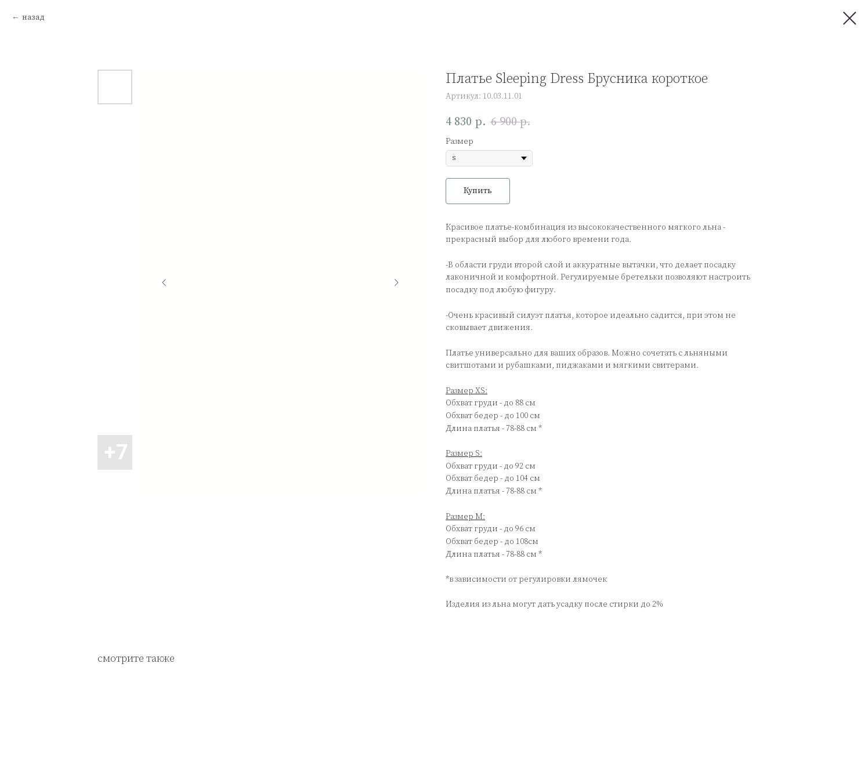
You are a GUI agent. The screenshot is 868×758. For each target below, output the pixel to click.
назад (33, 17)
